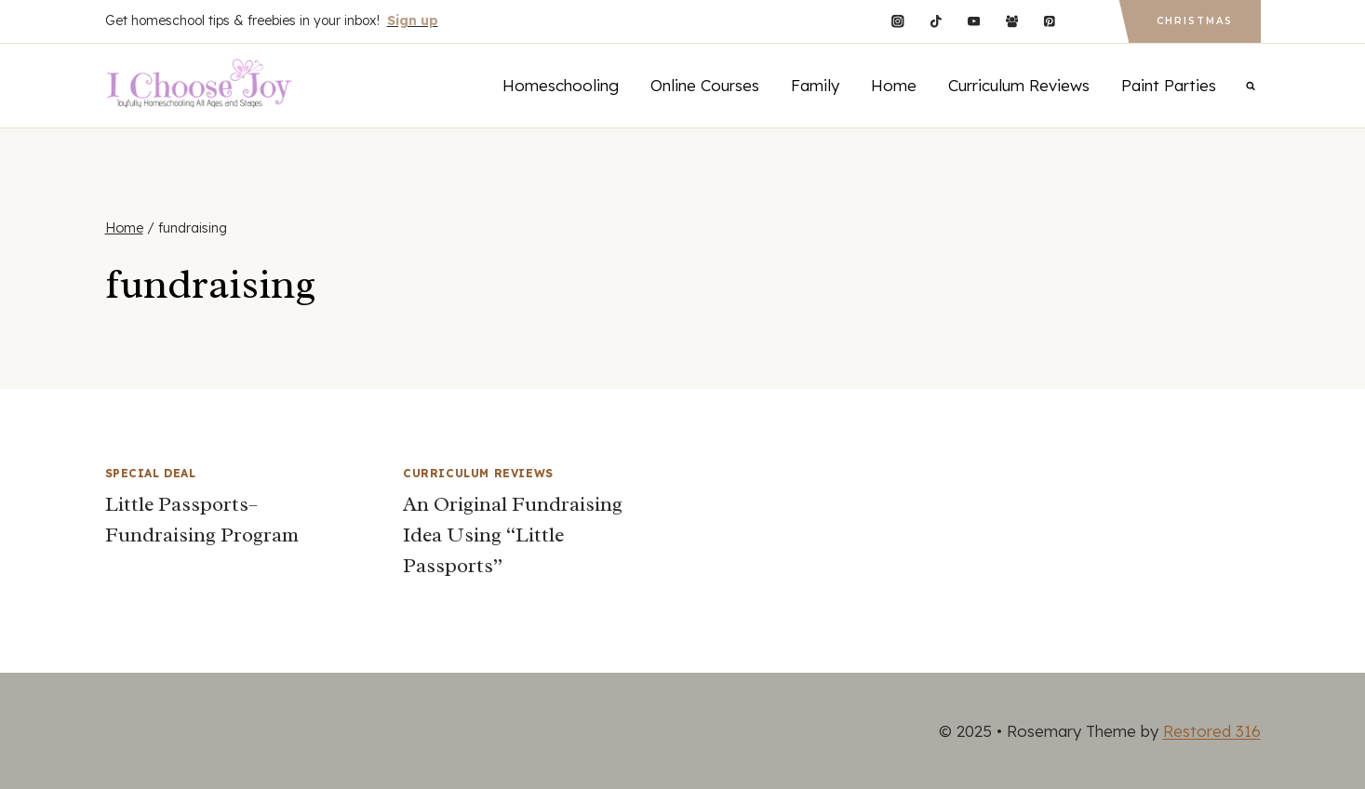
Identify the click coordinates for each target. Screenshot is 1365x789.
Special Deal (150, 473)
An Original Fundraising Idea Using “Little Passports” (512, 535)
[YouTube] (973, 20)
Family (815, 85)
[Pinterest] (1050, 20)
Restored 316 (1212, 731)
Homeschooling (560, 85)
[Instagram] (897, 20)
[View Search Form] (1250, 85)
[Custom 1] (1087, 20)
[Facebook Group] (1011, 20)
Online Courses (704, 85)
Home (894, 85)
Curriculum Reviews (1019, 85)
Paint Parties (1168, 85)
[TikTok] (935, 20)
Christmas (1195, 21)
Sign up (412, 20)
